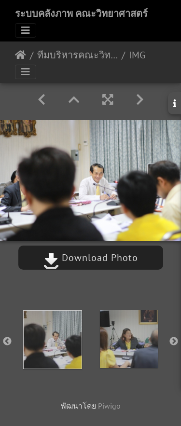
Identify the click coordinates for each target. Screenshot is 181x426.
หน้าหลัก (20, 55)
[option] (52, 339)
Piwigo (109, 406)
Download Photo (90, 257)
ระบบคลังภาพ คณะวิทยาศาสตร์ (81, 13)
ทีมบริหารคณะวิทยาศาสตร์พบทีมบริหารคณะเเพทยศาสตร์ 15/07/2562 (77, 55)
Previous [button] (7, 341)
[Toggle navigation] (25, 30)
